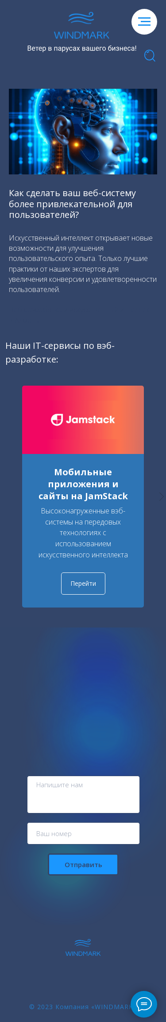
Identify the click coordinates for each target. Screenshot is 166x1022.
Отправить (83, 864)
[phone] (83, 833)
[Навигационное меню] (144, 21)
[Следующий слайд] (161, 496)
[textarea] (83, 794)
